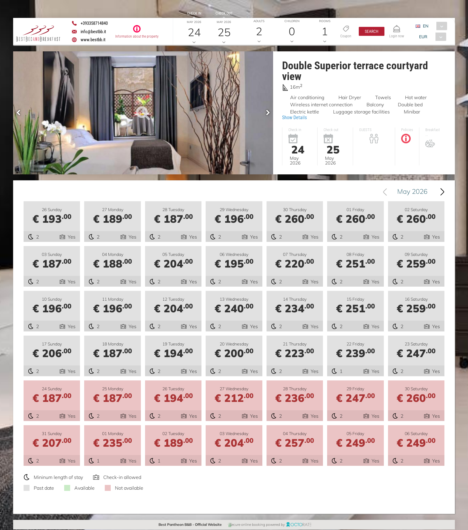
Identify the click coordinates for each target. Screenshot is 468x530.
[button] (371, 31)
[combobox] (433, 26)
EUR (423, 36)
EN (425, 26)
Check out (224, 13)
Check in (194, 13)
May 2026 (412, 192)
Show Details (294, 117)
